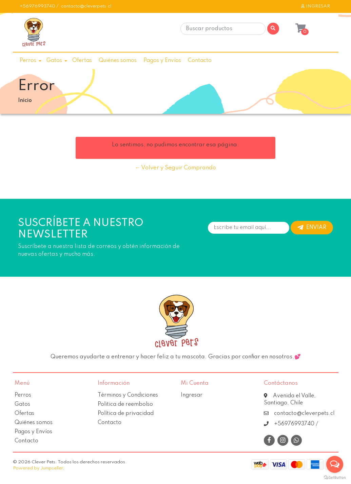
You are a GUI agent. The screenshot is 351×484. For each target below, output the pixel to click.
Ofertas (82, 60)
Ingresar (191, 395)
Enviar (311, 227)
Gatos (54, 60)
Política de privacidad (126, 413)
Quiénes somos (118, 60)
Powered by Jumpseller (38, 468)
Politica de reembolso (125, 404)
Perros (28, 60)
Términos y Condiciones (128, 395)
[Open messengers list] (334, 464)
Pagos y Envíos (162, 60)
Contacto (200, 60)
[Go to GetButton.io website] (335, 477)
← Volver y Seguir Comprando (175, 168)
